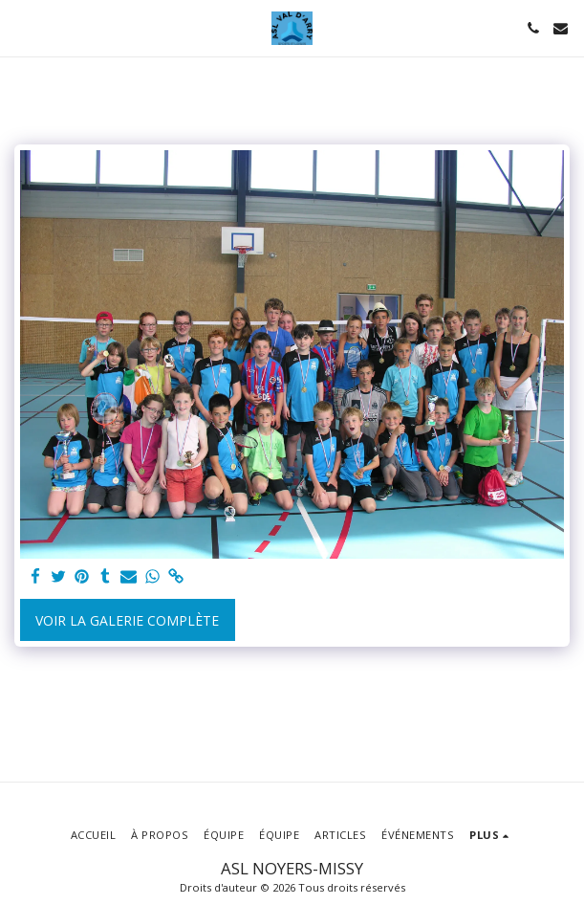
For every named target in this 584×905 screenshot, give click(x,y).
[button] (21, 27)
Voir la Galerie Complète (127, 620)
